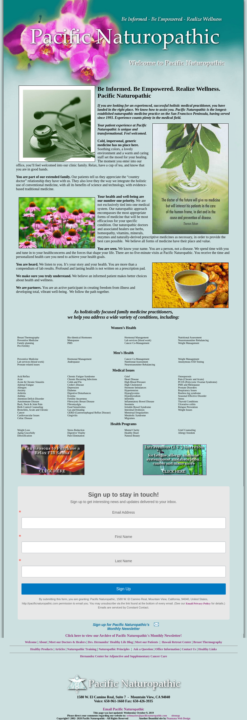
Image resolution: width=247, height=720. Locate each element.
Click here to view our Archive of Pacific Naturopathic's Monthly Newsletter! (123, 636)
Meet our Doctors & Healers (67, 642)
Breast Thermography (207, 642)
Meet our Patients (146, 642)
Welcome (31, 642)
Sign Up (123, 589)
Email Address (123, 512)
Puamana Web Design (178, 718)
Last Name (123, 561)
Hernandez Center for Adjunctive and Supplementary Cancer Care (123, 656)
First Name (123, 536)
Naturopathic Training (82, 649)
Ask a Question (143, 649)
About (43, 642)
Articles (60, 649)
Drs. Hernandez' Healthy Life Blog (110, 642)
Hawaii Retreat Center (176, 642)
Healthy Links (207, 649)
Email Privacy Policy (198, 603)
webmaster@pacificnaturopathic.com (147, 715)
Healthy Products (41, 649)
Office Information (167, 649)
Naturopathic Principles (114, 649)
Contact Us (189, 649)
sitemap (175, 715)
